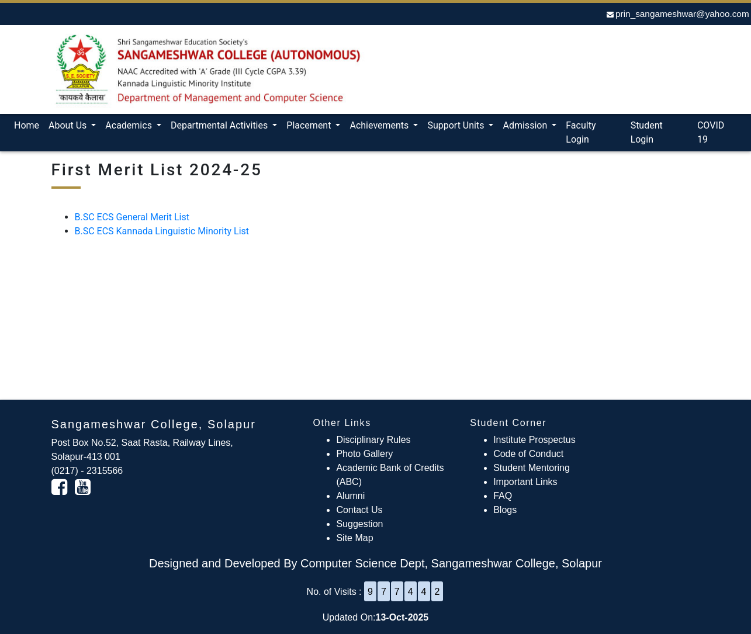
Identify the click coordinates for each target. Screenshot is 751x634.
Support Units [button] (456, 125)
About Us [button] (69, 125)
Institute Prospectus (534, 440)
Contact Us (359, 510)
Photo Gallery (364, 454)
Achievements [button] (380, 125)
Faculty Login (581, 132)
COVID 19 (710, 132)
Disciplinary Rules (373, 440)
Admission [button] (526, 125)
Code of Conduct (528, 454)
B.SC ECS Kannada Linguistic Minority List (162, 231)
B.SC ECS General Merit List (132, 217)
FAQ (502, 496)
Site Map (354, 538)
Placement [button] (309, 125)
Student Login (647, 132)
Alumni (350, 496)
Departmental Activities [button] (220, 125)
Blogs (505, 510)
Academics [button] (129, 125)
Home (29, 124)
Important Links (525, 482)
